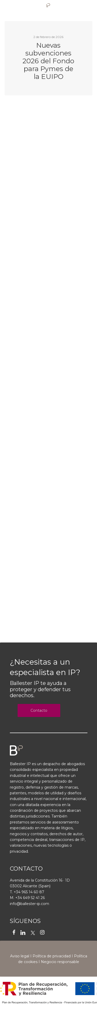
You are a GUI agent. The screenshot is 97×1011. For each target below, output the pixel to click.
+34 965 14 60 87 (29, 892)
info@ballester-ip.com (29, 903)
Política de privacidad (52, 956)
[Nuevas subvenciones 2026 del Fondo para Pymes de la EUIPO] (49, 58)
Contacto (39, 710)
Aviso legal (19, 956)
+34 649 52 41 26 (30, 897)
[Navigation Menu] (90, 7)
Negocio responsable (60, 961)
